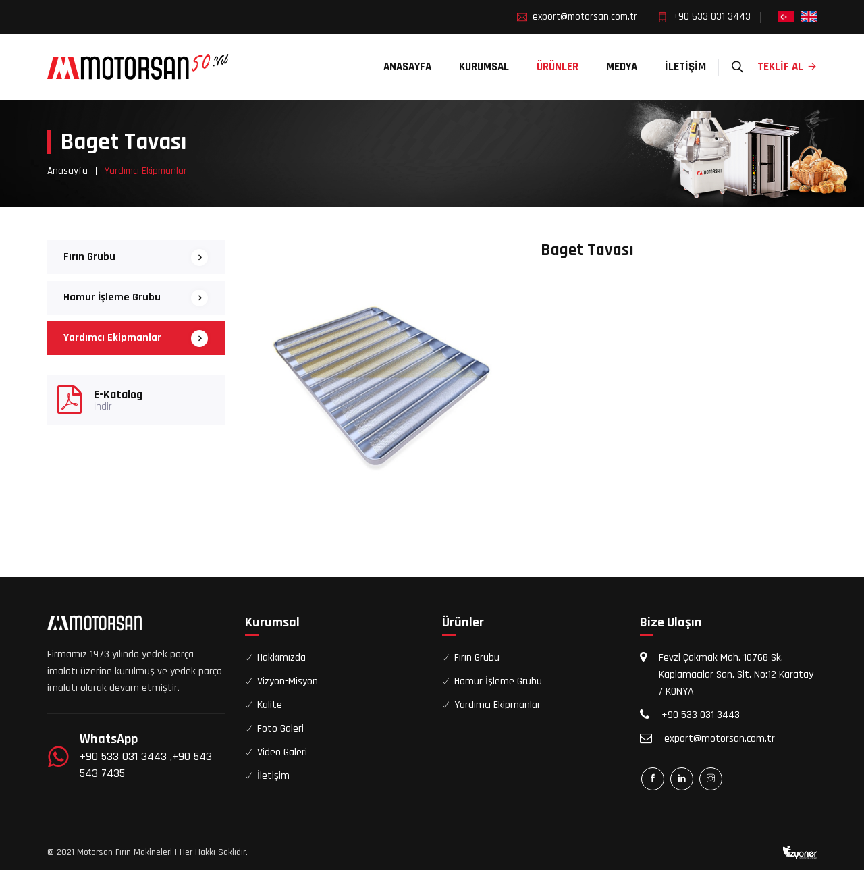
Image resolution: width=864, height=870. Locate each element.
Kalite (269, 705)
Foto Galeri (280, 729)
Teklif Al (786, 66)
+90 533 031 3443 (712, 16)
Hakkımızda (281, 658)
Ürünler (557, 66)
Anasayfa (407, 66)
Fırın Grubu (89, 257)
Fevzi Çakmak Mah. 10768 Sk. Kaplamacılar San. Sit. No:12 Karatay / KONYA (736, 675)
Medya (621, 66)
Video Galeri (282, 752)
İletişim (685, 66)
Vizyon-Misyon (287, 681)
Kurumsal (484, 66)
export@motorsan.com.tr (585, 16)
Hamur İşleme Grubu (112, 297)
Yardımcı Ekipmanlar (112, 338)
